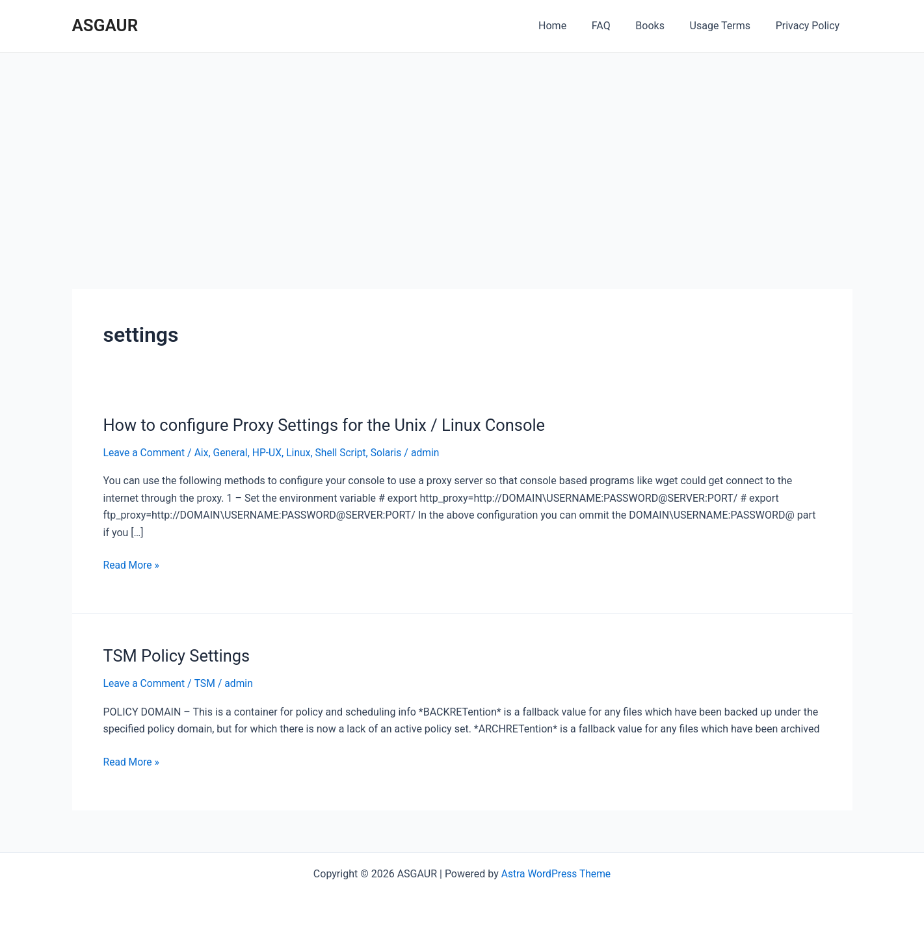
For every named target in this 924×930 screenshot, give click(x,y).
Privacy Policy (810, 25)
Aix (203, 452)
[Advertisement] (462, 150)
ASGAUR (105, 25)
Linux (302, 452)
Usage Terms (726, 25)
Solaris (392, 452)
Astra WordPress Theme (556, 873)
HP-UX (270, 452)
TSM (206, 683)
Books (661, 25)
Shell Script (345, 452)
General (232, 452)
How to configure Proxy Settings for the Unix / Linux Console (329, 425)
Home (572, 25)
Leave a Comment (145, 452)
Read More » (132, 565)
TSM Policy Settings (178, 655)
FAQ (616, 25)
